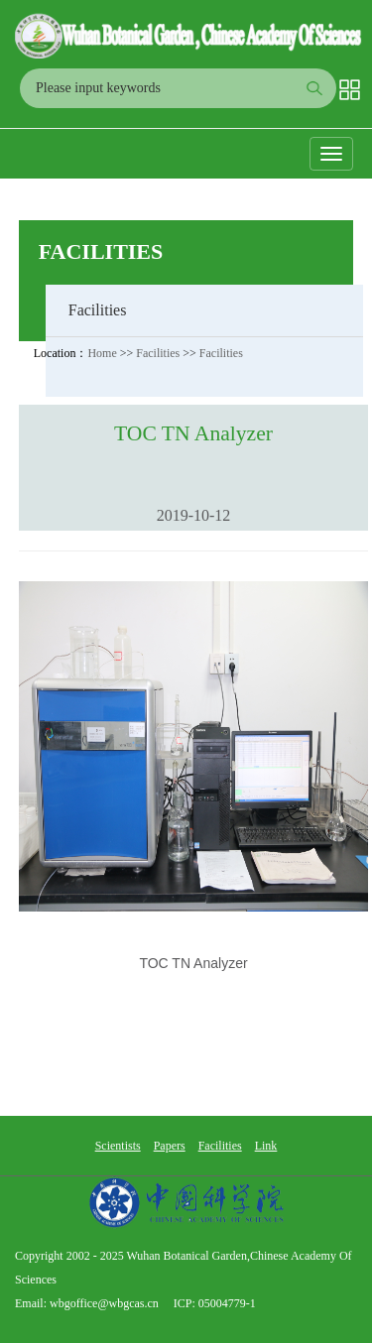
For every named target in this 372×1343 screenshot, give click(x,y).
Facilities (101, 251)
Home (101, 353)
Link (266, 1146)
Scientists (118, 1146)
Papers (170, 1146)
